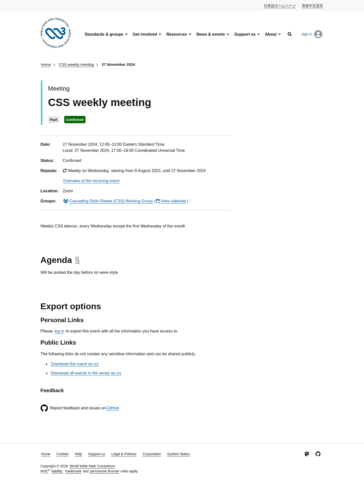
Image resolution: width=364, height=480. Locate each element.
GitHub (112, 408)
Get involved (145, 34)
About (271, 34)
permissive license (104, 471)
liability (57, 471)
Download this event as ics (74, 364)
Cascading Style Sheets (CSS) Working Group (108, 201)
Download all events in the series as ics (86, 373)
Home (46, 64)
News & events (210, 34)
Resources (176, 34)
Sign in (311, 34)
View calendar (171, 201)
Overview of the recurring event (91, 181)
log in (59, 331)
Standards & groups (104, 34)
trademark (73, 471)
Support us (245, 34)
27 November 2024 (118, 64)
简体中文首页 (313, 5)
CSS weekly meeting (76, 64)
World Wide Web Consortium (92, 466)
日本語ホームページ (280, 5)
